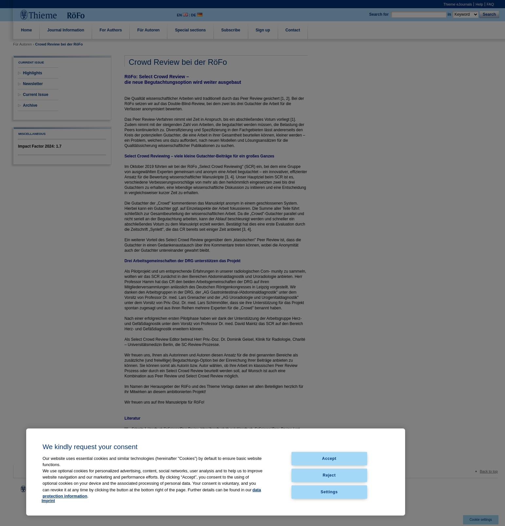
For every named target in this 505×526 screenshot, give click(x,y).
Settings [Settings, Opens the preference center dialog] (329, 491)
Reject (329, 475)
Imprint (48, 501)
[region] (215, 472)
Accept (329, 458)
